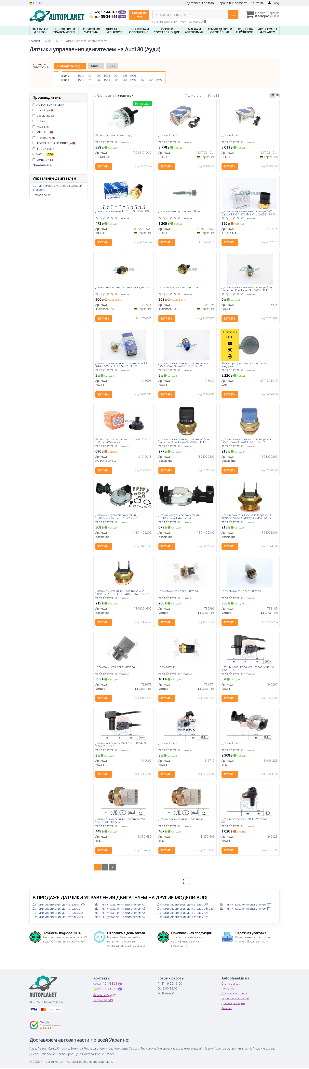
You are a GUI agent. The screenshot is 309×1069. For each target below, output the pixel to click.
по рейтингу (125, 95)
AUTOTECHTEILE (50, 104)
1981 (89, 80)
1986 (132, 80)
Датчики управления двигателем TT (245, 910)
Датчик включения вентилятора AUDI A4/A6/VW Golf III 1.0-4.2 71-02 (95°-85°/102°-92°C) (122, 365)
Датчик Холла (167, 135)
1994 (115, 76)
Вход (273, 3)
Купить (104, 166)
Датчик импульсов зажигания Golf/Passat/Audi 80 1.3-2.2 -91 (117, 517)
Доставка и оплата (200, 3)
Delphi (40, 121)
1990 (81, 76)
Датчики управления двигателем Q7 (245, 906)
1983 (107, 80)
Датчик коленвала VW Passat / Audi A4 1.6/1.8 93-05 (248, 669)
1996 (132, 76)
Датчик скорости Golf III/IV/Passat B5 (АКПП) (246, 822)
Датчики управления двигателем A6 (120, 914)
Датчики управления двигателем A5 (120, 910)
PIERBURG (44, 138)
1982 (98, 80)
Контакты (257, 3)
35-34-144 (103, 16)
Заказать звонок (104, 996)
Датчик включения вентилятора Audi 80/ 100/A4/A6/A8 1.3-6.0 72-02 (184, 365)
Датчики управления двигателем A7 (120, 918)
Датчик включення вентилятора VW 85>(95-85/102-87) (121, 822)
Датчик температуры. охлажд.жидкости (123, 287)
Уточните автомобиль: (41, 65)
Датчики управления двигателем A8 (182, 906)
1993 (107, 76)
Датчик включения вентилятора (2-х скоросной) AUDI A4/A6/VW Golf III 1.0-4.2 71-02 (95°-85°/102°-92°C (248, 289)
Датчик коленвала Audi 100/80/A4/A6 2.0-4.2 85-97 (121, 745)
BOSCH (45, 110)
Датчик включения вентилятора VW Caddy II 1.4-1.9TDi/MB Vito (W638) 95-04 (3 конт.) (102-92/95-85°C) (249, 213)
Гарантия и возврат (232, 3)
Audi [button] (96, 66)
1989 (158, 80)
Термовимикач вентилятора (178, 287)
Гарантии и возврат (235, 1000)
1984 (115, 80)
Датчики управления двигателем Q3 (182, 914)
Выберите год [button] (70, 66)
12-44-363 (103, 12)
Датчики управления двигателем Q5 (182, 918)
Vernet (43, 160)
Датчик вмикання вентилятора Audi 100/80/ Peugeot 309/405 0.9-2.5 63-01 (123, 593)
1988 (150, 80)
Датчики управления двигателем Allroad (185, 910)
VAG (43, 154)
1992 (98, 76)
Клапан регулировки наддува (116, 135)
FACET (40, 126)
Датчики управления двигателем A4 (120, 906)
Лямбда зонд (41, 195)
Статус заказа (231, 985)
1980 (81, 80)
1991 (89, 76)
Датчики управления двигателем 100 (59, 906)
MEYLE (43, 132)
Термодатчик (167, 668)
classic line (43, 115)
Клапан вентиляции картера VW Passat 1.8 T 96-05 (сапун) (123, 441)
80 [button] (111, 66)
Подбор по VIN (139, 15)
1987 (141, 80)
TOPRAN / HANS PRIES (54, 143)
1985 (124, 80)
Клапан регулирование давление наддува (245, 365)
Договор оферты (233, 1004)
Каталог (227, 1009)
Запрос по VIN (103, 1001)
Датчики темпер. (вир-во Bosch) (180, 211)
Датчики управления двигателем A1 (58, 910)
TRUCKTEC (44, 149)
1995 (124, 76)
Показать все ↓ (43, 165)
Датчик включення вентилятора (180, 820)
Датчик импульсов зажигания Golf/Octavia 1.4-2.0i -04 (178, 517)
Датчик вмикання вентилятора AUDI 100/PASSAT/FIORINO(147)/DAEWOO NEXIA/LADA (247, 517)
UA (33, 3)
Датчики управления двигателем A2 (58, 914)
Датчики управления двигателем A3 (58, 918)
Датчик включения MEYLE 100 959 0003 (123, 211)
